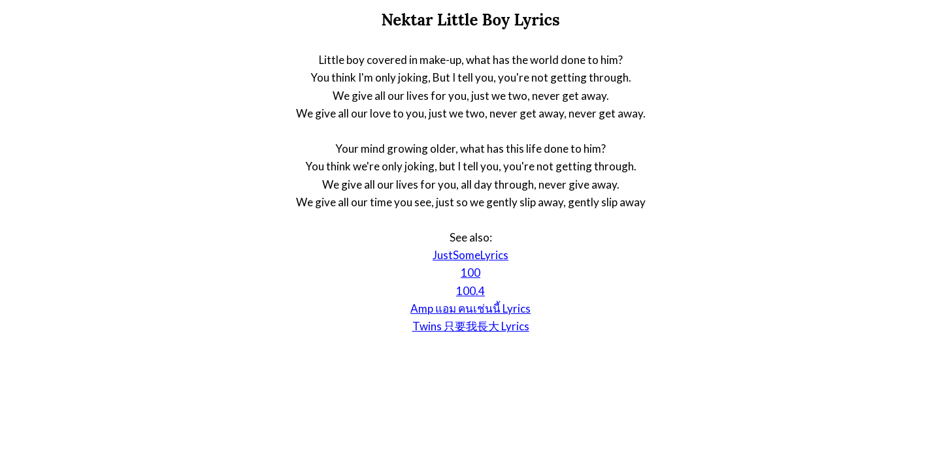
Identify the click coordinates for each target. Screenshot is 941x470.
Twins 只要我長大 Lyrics (470, 326)
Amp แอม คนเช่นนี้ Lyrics (470, 308)
